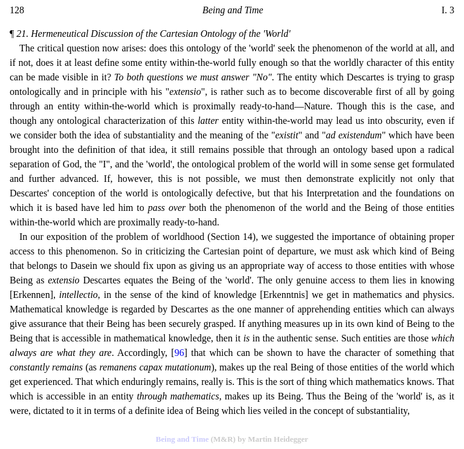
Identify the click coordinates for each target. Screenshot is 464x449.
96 (179, 352)
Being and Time (182, 439)
